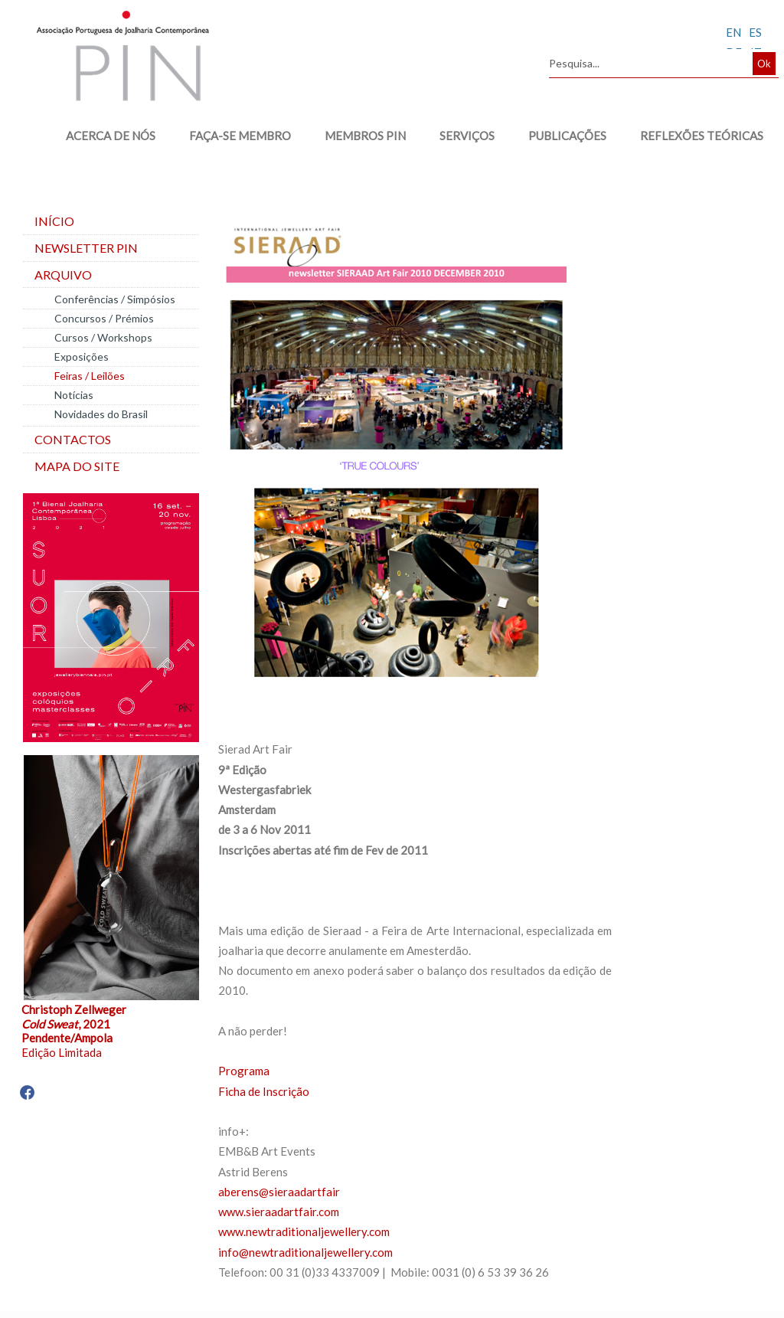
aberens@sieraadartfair (279, 1192)
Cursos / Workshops (103, 337)
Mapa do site (76, 466)
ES (755, 32)
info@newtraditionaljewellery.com (305, 1252)
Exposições (81, 356)
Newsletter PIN (86, 247)
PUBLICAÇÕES (560, 135)
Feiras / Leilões (89, 375)
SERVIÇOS (459, 135)
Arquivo (63, 274)
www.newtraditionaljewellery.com (304, 1231)
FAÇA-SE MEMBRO (232, 135)
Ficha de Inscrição (263, 1091)
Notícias (73, 394)
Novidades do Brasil (101, 413)
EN (733, 32)
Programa (244, 1071)
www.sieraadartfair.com (278, 1211)
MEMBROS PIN (357, 135)
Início (54, 221)
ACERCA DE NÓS (103, 135)
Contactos (72, 439)
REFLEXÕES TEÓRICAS (694, 135)
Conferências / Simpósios (114, 299)
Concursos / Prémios (104, 318)
